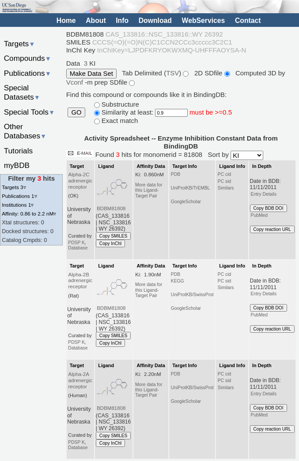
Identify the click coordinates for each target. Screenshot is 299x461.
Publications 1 (19, 196)
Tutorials (18, 150)
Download (155, 20)
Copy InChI (110, 243)
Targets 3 (14, 187)
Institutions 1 (18, 205)
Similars (226, 188)
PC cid (224, 174)
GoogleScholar (186, 201)
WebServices (203, 20)
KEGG (177, 281)
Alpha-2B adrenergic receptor (80, 281)
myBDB (17, 165)
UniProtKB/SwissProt (192, 294)
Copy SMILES (113, 236)
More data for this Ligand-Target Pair (148, 190)
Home (66, 20)
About (96, 20)
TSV (172, 73)
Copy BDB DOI (269, 208)
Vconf (75, 82)
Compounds (27, 58)
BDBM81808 (111, 208)
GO (76, 112)
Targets (19, 43)
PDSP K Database (77, 245)
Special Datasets (22, 92)
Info (122, 20)
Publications (27, 73)
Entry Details (263, 194)
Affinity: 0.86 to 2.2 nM (29, 213)
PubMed (259, 215)
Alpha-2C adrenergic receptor (80, 181)
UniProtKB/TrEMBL (190, 188)
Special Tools (29, 112)
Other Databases (25, 131)
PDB (175, 174)
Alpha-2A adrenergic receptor (80, 380)
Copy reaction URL (272, 229)
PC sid (224, 181)
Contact (248, 20)
